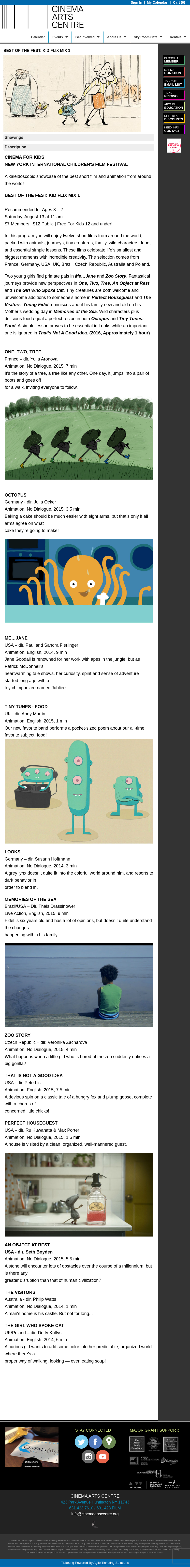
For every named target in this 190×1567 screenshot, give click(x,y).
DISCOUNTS (173, 117)
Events (57, 37)
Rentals (175, 37)
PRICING (170, 94)
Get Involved (85, 37)
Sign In (136, 2)
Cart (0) (179, 2)
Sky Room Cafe (145, 37)
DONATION (172, 71)
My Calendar (157, 2)
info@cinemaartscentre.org (94, 1514)
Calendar (38, 37)
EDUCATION (173, 106)
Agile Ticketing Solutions (111, 1563)
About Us (114, 37)
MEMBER (171, 60)
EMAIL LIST (173, 83)
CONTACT (172, 129)
